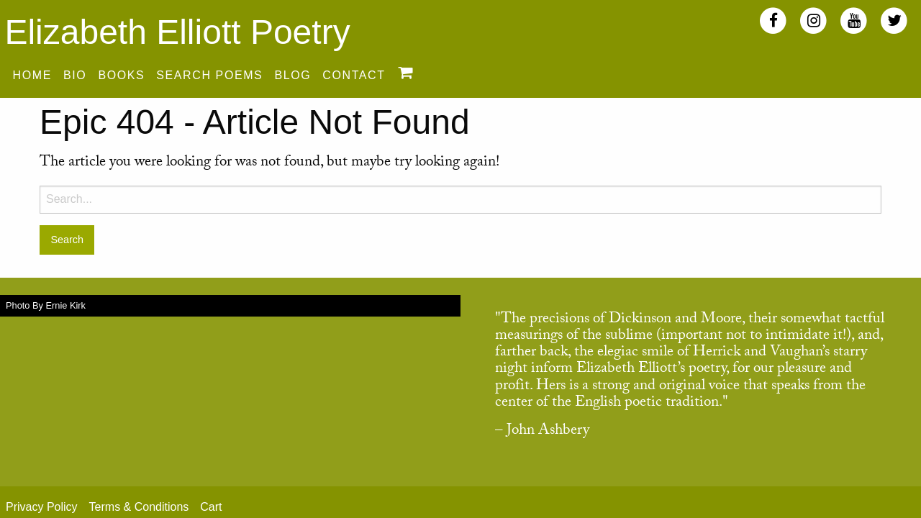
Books (121, 75)
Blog (292, 75)
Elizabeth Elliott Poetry (177, 32)
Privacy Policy (42, 507)
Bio (74, 75)
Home (32, 75)
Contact (353, 75)
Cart (211, 507)
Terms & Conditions (139, 507)
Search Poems (209, 75)
